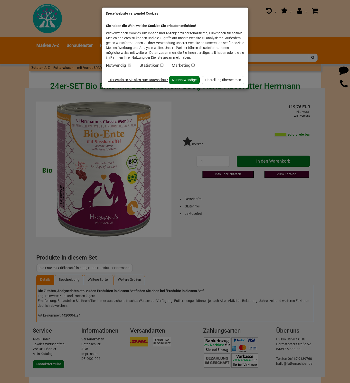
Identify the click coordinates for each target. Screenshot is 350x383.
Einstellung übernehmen (223, 80)
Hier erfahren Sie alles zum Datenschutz (138, 80)
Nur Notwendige (184, 80)
